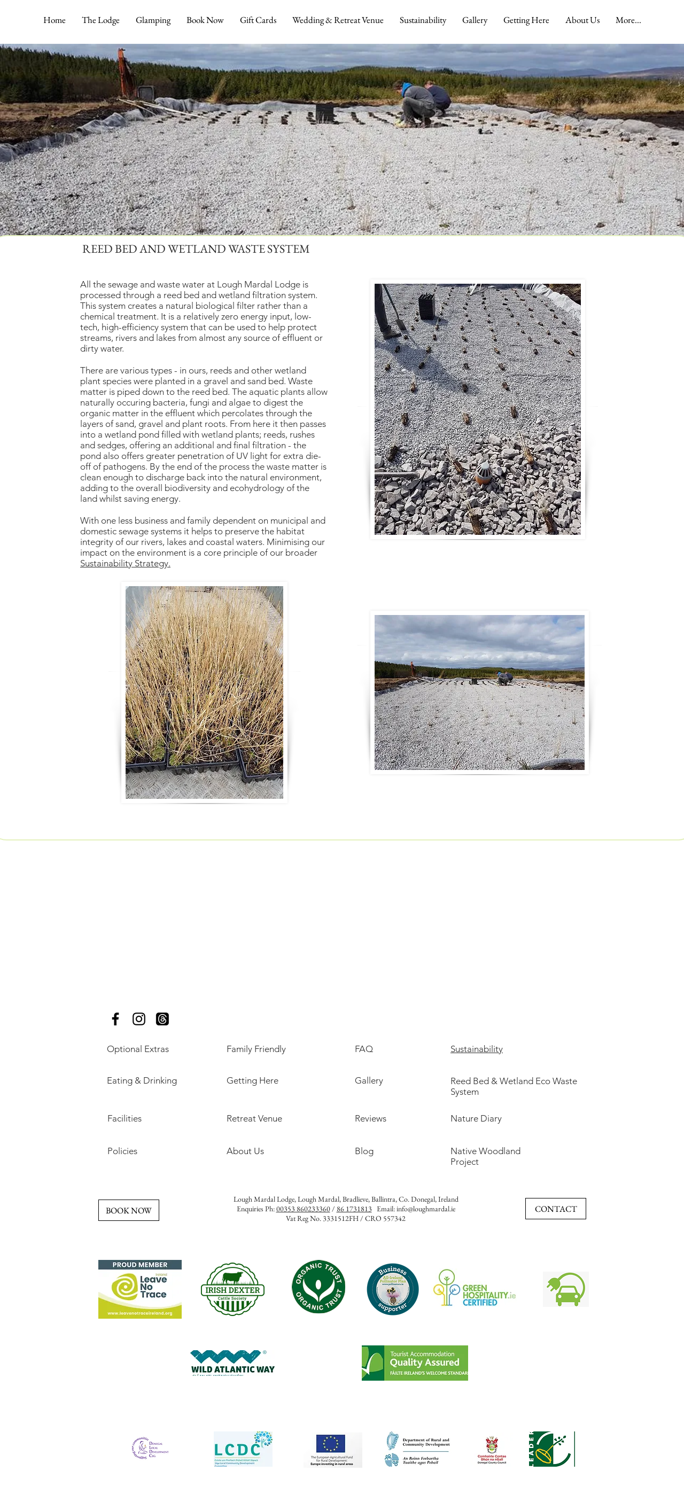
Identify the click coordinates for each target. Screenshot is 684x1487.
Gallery (369, 1080)
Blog (364, 1151)
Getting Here (252, 1080)
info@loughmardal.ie (426, 1208)
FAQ (364, 1049)
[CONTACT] (555, 1208)
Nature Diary (476, 1118)
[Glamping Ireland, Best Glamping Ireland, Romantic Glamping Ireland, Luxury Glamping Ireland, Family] (115, 1018)
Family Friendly (256, 1049)
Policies (122, 1151)
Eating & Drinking (142, 1080)
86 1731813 (354, 1208)
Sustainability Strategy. (125, 563)
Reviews (370, 1118)
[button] (101, 20)
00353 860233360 (303, 1208)
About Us (245, 1151)
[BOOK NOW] (128, 1210)
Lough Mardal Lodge (264, 1199)
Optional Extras (138, 1049)
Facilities (124, 1118)
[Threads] (162, 1018)
